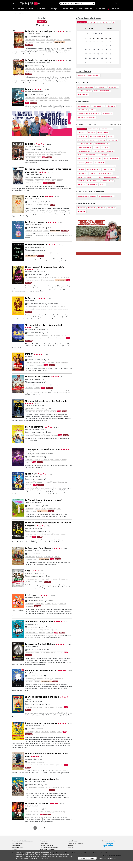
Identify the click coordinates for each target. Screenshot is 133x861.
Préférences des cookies (47, 849)
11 (90, 50)
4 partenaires (28, 856)
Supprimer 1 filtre (115, 124)
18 (90, 54)
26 (94, 58)
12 (94, 50)
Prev (87, 33)
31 (102, 42)
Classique (54, 9)
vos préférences (57, 856)
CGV (41, 847)
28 (90, 42)
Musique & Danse (67, 9)
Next (109, 33)
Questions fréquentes (46, 845)
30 (98, 42)
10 (113, 22)
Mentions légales (17, 847)
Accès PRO (71, 847)
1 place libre (82, 22)
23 (110, 54)
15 (106, 50)
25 (90, 58)
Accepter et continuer (87, 858)
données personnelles (51, 847)
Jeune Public (100, 9)
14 (102, 50)
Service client (44, 844)
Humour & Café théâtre (84, 9)
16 (110, 50)
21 (102, 54)
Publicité (70, 845)
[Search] (75, 3)
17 (86, 54)
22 (106, 54)
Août (95, 33)
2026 (101, 33)
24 (86, 58)
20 (98, 54)
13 (98, 50)
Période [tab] (109, 28)
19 (94, 54)
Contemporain (42, 9)
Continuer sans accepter (107, 858)
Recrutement (16, 845)
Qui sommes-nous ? (18, 844)
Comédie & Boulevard (25, 9)
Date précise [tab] (88, 28)
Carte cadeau (114, 9)
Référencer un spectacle (75, 844)
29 (94, 42)
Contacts (15, 849)
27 (86, 42)
